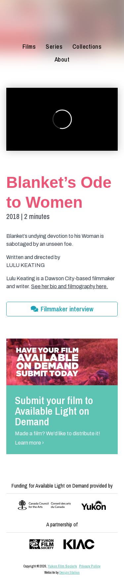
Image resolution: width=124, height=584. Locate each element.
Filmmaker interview (62, 308)
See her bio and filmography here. (69, 286)
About (62, 59)
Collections (87, 46)
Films (29, 46)
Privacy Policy (90, 566)
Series (54, 46)
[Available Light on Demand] (62, 21)
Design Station (69, 572)
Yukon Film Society (62, 566)
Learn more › (29, 443)
